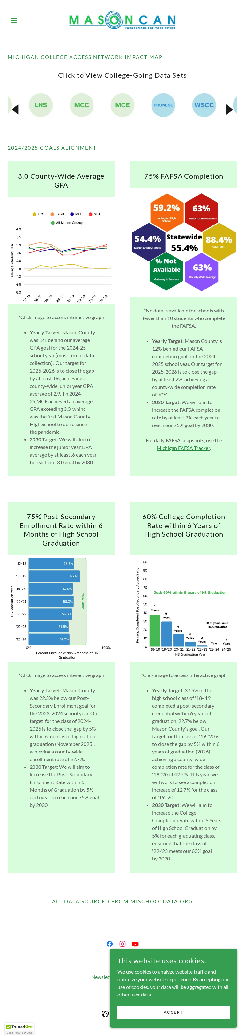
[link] (122, 20)
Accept (173, 1012)
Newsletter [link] (103, 977)
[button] (25, 20)
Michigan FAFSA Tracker (183, 448)
